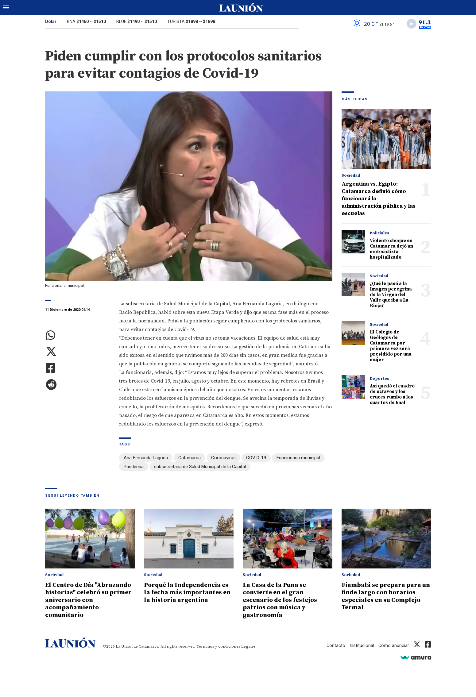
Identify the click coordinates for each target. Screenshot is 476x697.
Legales (248, 645)
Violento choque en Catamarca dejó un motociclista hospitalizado (391, 249)
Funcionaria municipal (298, 458)
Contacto (335, 644)
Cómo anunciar (393, 644)
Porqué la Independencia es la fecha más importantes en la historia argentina (188, 592)
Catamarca (189, 458)
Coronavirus (223, 458)
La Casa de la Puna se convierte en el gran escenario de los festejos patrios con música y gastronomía (281, 599)
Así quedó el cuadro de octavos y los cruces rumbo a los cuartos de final (392, 395)
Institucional (361, 644)
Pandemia (134, 467)
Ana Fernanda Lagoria (146, 458)
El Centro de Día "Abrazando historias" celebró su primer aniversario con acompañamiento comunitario (89, 599)
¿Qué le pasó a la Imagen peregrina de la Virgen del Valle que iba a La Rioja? (391, 295)
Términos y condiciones (218, 645)
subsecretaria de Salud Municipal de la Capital (200, 467)
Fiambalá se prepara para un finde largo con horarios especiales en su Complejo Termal (385, 596)
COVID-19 (256, 458)
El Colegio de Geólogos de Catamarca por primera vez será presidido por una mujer (391, 346)
